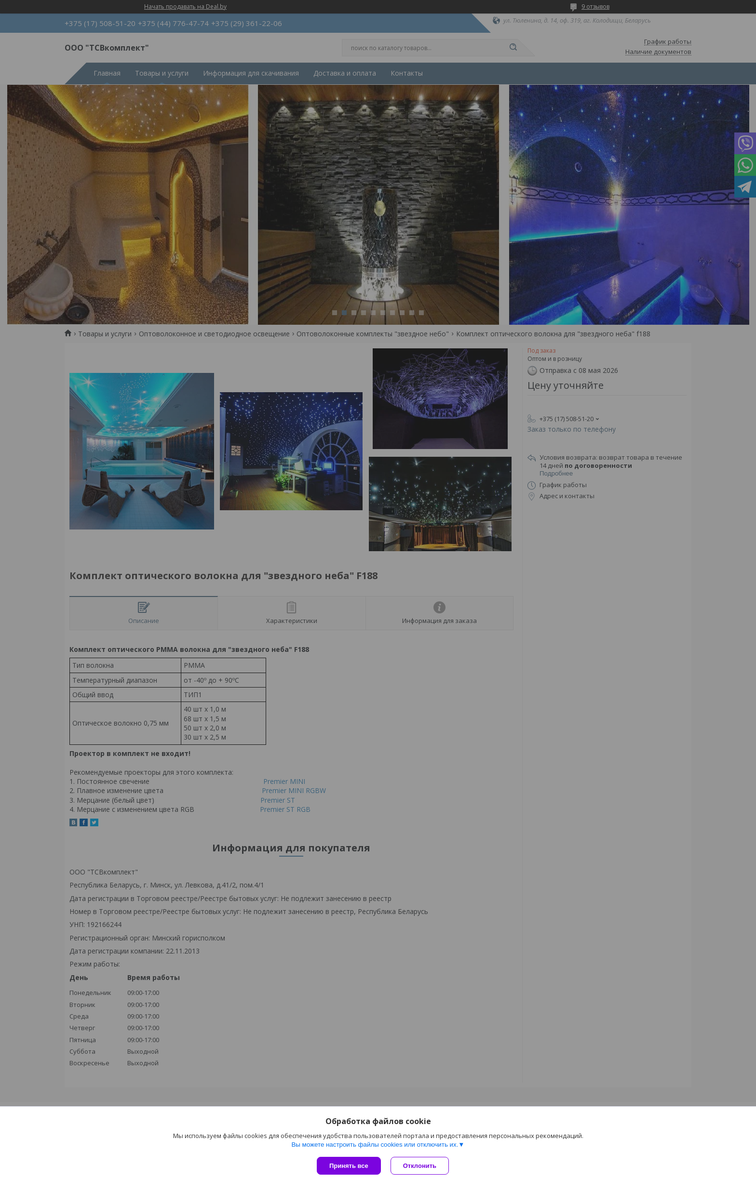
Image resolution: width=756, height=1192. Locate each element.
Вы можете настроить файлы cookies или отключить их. (374, 1144)
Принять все (348, 1165)
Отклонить (419, 1165)
